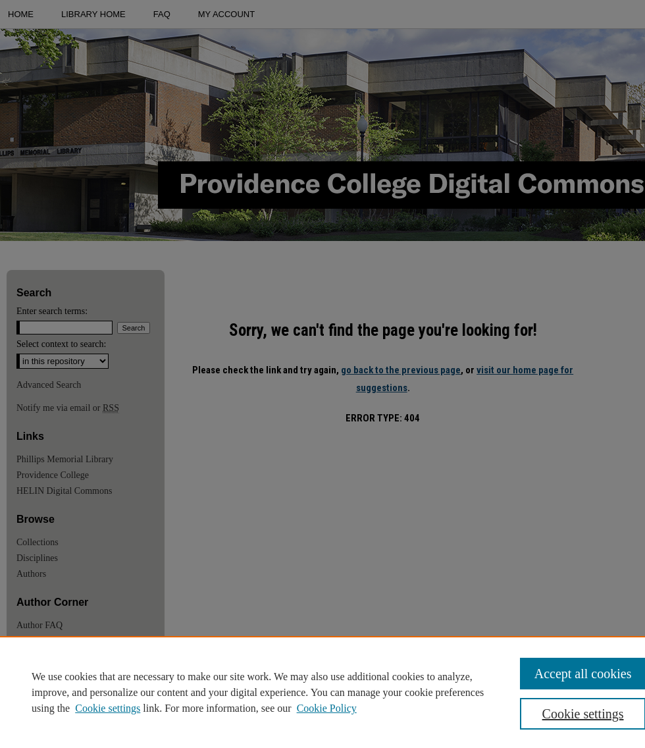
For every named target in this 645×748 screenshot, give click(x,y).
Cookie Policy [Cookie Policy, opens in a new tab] (327, 708)
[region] (322, 692)
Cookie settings (107, 708)
